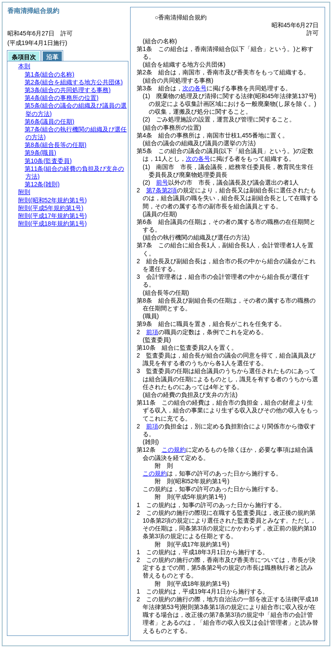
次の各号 (194, 88)
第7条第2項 (161, 190)
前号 (162, 182)
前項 (152, 332)
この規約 (174, 449)
